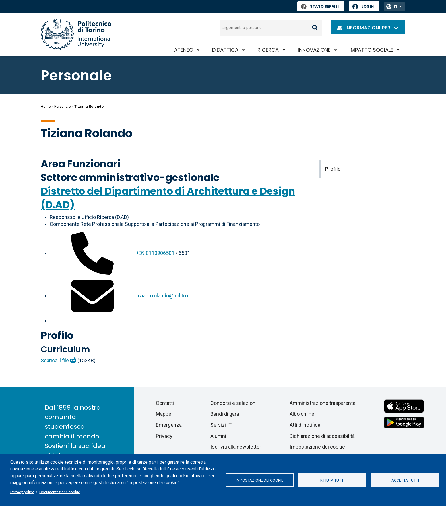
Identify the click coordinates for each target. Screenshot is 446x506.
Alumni (218, 436)
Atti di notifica (305, 425)
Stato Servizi (320, 6)
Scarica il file (55, 360)
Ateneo (183, 49)
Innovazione (314, 49)
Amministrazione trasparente (323, 403)
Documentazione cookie (59, 492)
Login (368, 6)
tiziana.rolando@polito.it (163, 296)
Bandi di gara (224, 414)
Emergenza (169, 425)
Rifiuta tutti (332, 480)
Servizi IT (221, 425)
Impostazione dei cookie (259, 480)
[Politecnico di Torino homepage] (76, 34)
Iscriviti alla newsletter (235, 447)
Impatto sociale (371, 49)
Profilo (57, 335)
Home (46, 106)
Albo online (302, 414)
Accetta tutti (405, 480)
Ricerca (268, 49)
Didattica (225, 49)
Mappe (163, 414)
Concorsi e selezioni (233, 403)
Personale (62, 106)
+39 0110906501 (155, 253)
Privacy (164, 436)
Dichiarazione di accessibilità (322, 436)
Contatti (165, 403)
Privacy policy (22, 492)
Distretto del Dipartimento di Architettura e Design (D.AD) (168, 198)
